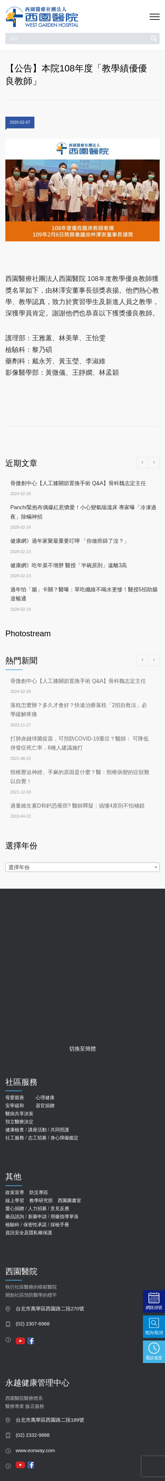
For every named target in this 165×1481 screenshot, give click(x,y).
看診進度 (154, 1357)
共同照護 (59, 1129)
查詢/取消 (154, 1332)
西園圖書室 (69, 1200)
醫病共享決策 (19, 1113)
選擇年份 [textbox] (19, 867)
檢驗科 (12, 1224)
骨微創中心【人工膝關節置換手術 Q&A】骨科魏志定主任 (78, 483)
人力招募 (37, 1208)
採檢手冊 (59, 1224)
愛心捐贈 (14, 1208)
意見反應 (59, 1208)
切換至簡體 (82, 1049)
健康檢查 (14, 1129)
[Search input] (78, 38)
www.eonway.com (35, 1450)
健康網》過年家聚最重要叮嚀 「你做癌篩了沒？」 (69, 541)
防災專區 (38, 1192)
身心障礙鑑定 (64, 1137)
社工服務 (14, 1137)
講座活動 (37, 1129)
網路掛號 (154, 1307)
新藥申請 (37, 1216)
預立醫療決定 (19, 1121)
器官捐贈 (45, 1105)
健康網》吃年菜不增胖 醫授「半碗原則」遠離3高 (68, 565)
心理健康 (45, 1097)
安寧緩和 (14, 1105)
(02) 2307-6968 (33, 1323)
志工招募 (37, 1137)
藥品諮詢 (14, 1216)
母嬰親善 (14, 1097)
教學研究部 (41, 1200)
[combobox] (82, 867)
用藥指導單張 (64, 1216)
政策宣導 (14, 1192)
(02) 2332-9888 (33, 1435)
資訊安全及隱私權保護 (28, 1232)
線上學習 (14, 1200)
